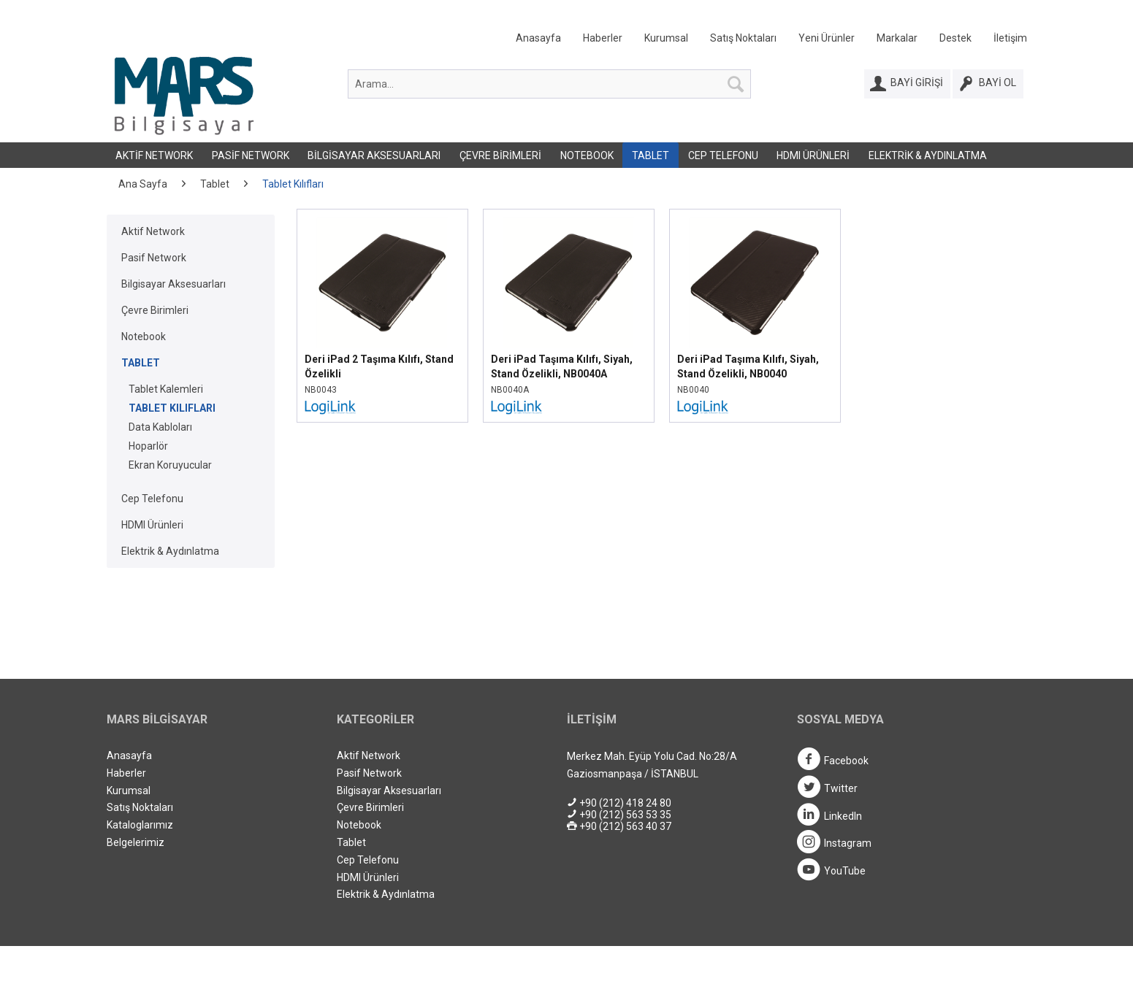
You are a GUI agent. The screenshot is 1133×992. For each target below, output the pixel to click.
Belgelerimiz (135, 842)
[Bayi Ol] (988, 84)
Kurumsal (666, 38)
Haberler (602, 38)
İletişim (1010, 38)
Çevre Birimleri (500, 155)
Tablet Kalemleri (166, 389)
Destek (955, 38)
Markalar (897, 38)
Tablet (650, 155)
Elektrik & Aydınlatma (928, 155)
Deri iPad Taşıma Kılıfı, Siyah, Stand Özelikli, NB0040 (748, 366)
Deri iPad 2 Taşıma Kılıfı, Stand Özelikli (379, 366)
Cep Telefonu (723, 155)
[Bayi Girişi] (907, 84)
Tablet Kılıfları (172, 408)
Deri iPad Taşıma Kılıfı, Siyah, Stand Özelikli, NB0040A (562, 366)
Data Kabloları (160, 427)
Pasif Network (250, 155)
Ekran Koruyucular (170, 465)
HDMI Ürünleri (813, 155)
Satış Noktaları (743, 38)
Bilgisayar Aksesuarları (374, 155)
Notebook (587, 155)
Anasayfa (538, 38)
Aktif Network (154, 155)
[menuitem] (760, 41)
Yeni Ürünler (826, 38)
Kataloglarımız (140, 825)
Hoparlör (148, 446)
